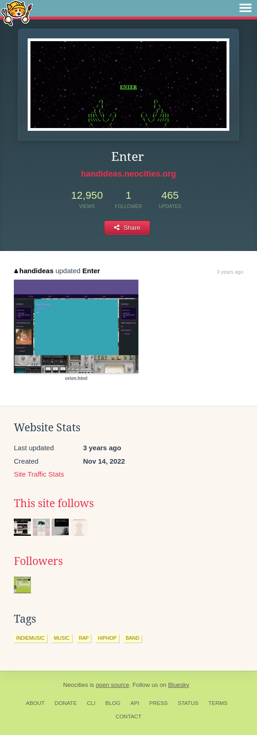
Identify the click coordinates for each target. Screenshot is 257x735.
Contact (128, 716)
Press (158, 703)
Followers (38, 561)
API (135, 703)
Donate (65, 703)
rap (84, 638)
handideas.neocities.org (128, 173)
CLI (91, 703)
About (35, 703)
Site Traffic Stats (39, 474)
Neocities (75, 684)
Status (188, 703)
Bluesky (178, 684)
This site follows (54, 503)
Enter (91, 271)
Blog (112, 703)
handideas (34, 271)
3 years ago (230, 272)
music (62, 638)
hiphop (107, 638)
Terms (218, 703)
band (132, 638)
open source (112, 684)
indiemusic (30, 638)
